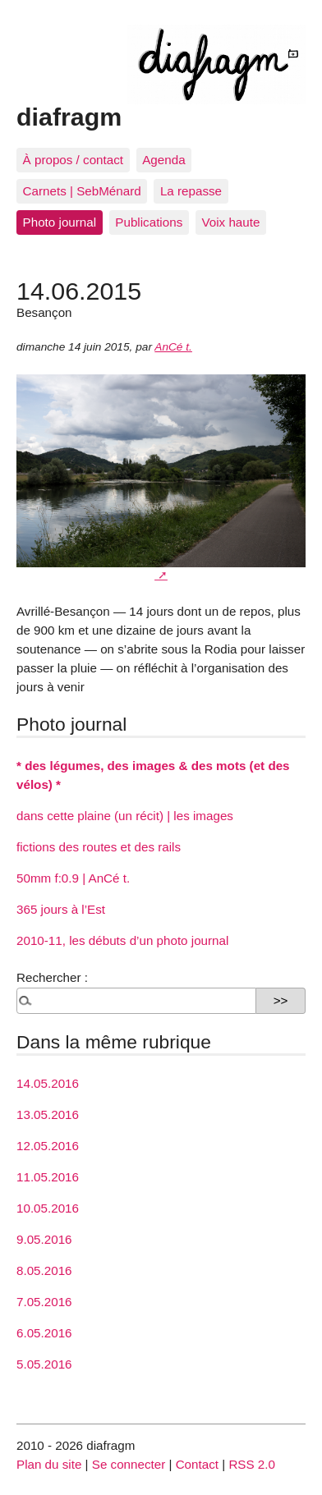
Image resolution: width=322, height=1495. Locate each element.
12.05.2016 (47, 1146)
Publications (148, 222)
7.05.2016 (44, 1302)
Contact (197, 1464)
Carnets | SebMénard (82, 191)
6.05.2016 (44, 1333)
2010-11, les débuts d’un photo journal (122, 940)
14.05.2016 (47, 1083)
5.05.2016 (44, 1364)
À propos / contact (73, 160)
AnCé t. (173, 347)
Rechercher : (52, 977)
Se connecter (129, 1464)
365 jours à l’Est (60, 909)
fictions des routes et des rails (98, 847)
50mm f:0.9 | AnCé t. (73, 878)
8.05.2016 (44, 1270)
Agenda (163, 160)
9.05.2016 (44, 1239)
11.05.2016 (47, 1177)
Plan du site (48, 1464)
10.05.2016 (47, 1208)
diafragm (69, 117)
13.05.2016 (47, 1114)
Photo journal (60, 222)
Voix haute (230, 222)
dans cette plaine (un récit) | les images (124, 816)
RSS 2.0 (251, 1464)
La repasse (191, 191)
